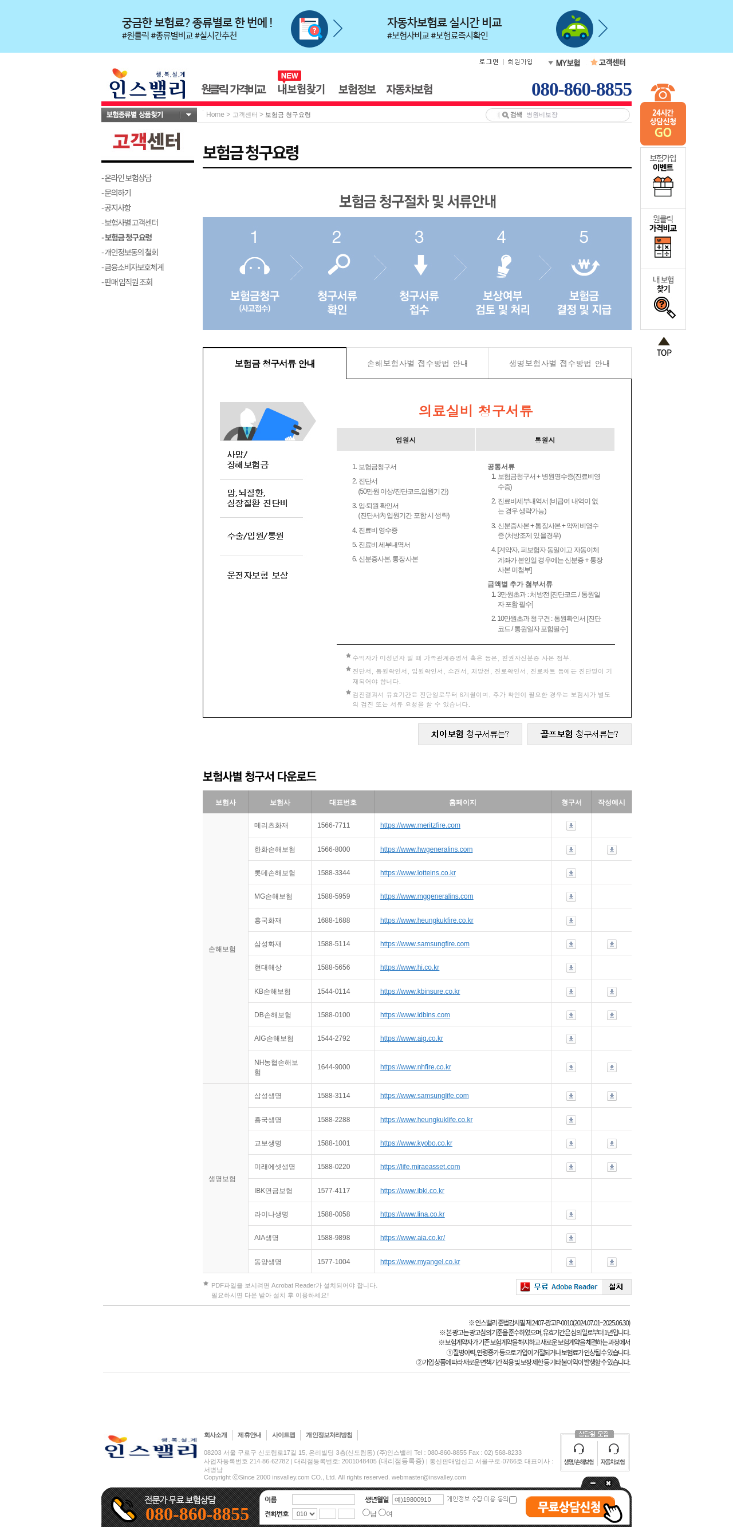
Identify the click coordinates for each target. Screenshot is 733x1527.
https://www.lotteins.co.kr (418, 873)
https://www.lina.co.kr (412, 1214)
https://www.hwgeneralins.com (426, 849)
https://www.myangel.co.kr (420, 1262)
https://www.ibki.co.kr (412, 1191)
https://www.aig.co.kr (411, 1038)
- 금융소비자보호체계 (132, 267)
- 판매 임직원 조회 (126, 282)
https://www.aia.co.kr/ (412, 1238)
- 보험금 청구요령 (126, 237)
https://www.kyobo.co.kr (416, 1143)
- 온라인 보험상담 (126, 177)
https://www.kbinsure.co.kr (420, 991)
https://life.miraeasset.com (420, 1167)
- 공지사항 (116, 207)
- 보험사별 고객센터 (129, 222)
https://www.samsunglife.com (424, 1096)
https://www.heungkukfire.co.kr (427, 920)
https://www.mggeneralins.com (427, 896)
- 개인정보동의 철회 (129, 252)
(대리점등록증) (401, 1461)
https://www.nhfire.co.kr (415, 1067)
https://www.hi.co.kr (409, 967)
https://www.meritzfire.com (420, 825)
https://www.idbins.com (415, 1015)
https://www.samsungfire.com (425, 944)
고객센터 (245, 114)
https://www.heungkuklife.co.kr (426, 1120)
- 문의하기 (116, 192)
